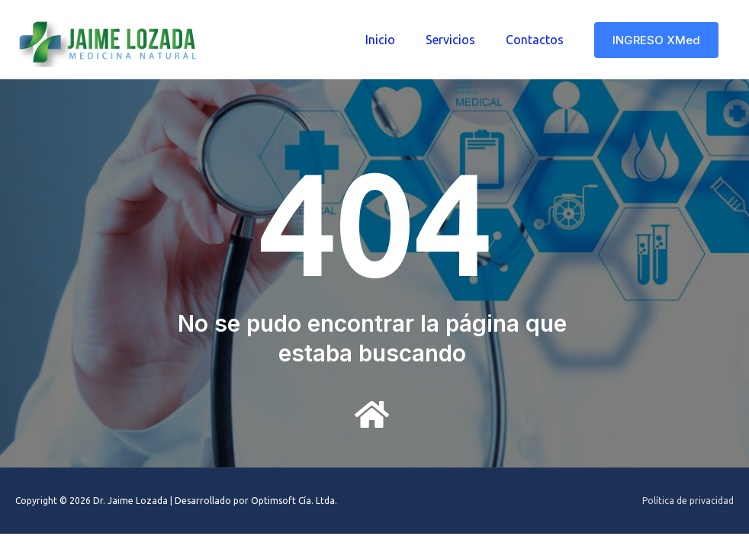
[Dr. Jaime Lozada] (110, 38)
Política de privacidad (688, 501)
